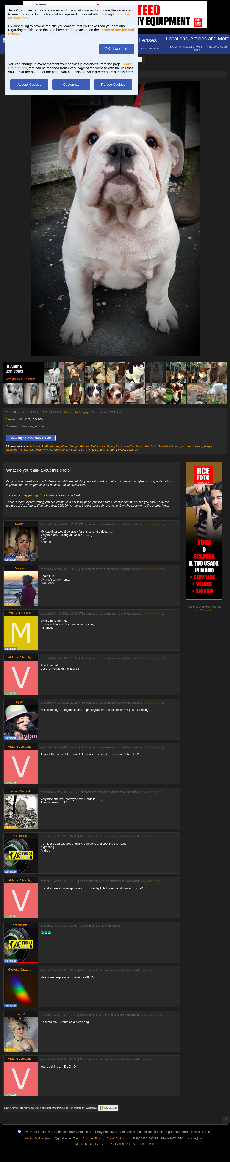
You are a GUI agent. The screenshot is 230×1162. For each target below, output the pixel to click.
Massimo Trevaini (17, 449)
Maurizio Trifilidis (41, 449)
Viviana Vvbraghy (76, 412)
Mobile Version (34, 1138)
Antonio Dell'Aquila (92, 446)
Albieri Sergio (69, 446)
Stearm (111, 449)
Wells (121, 449)
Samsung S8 (14, 419)
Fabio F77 (149, 446)
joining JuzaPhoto (41, 495)
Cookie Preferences (119, 1138)
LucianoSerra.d (192, 446)
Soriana (100, 449)
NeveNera (60, 449)
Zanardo (132, 449)
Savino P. (87, 449)
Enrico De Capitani (128, 446)
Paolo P (74, 449)
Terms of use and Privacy (88, 1138)
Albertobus (52, 446)
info (210, 610)
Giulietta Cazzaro (169, 446)
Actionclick (36, 446)
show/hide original (152, 524)
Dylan (110, 446)
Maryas (209, 446)
